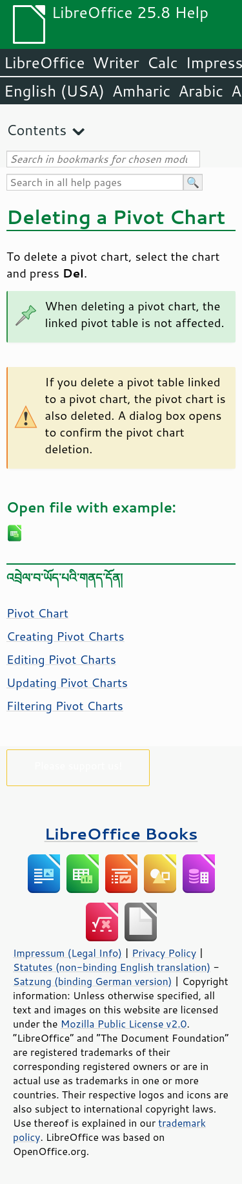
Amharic (141, 91)
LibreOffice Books (121, 833)
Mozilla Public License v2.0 (124, 1024)
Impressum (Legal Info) (67, 953)
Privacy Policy (164, 953)
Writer (115, 62)
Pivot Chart (37, 613)
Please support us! (78, 765)
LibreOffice (44, 62)
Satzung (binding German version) (92, 981)
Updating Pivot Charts (67, 682)
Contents (36, 130)
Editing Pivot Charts (61, 659)
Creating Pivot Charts (65, 636)
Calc (162, 62)
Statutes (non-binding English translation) (111, 967)
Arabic (200, 91)
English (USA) (54, 91)
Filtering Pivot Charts (64, 705)
